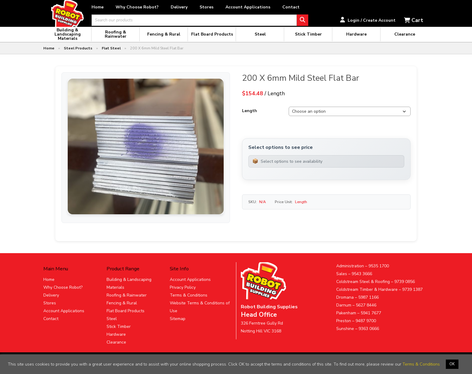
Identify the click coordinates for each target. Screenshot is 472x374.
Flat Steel (111, 54)
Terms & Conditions (188, 301)
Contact (312, 7)
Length (249, 117)
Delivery (200, 7)
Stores (227, 7)
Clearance (116, 348)
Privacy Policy (183, 293)
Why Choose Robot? (158, 7)
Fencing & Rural (122, 309)
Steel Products (78, 54)
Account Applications (269, 7)
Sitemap (177, 325)
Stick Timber (119, 332)
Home (119, 7)
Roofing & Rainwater (127, 301)
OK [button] (452, 364)
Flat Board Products (125, 317)
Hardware (116, 340)
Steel (112, 325)
